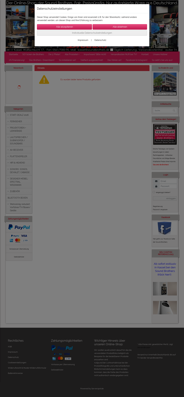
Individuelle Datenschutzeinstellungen (92, 32)
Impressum (83, 40)
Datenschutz (100, 40)
